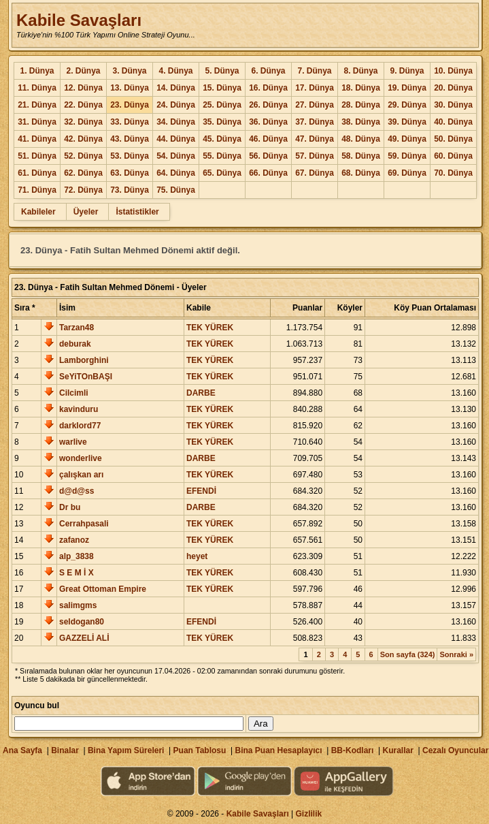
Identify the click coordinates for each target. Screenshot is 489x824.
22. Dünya (83, 105)
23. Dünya (129, 105)
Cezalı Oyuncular (455, 750)
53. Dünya (129, 156)
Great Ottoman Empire (102, 589)
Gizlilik (309, 814)
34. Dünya (175, 122)
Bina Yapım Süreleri (126, 750)
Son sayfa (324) (407, 654)
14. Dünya (175, 88)
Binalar (65, 750)
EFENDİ (201, 491)
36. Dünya (268, 122)
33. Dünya (129, 122)
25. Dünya (222, 105)
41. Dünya (37, 139)
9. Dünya (407, 71)
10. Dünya (453, 71)
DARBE (201, 393)
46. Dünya (268, 139)
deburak (75, 344)
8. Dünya (360, 71)
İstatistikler (137, 212)
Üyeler (86, 212)
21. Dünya (37, 105)
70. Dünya (453, 173)
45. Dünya (222, 139)
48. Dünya (360, 139)
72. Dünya (83, 190)
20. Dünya (453, 88)
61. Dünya (37, 173)
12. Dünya (83, 88)
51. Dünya (37, 156)
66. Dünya (268, 173)
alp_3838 (76, 556)
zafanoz (74, 540)
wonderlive (80, 458)
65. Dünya (222, 173)
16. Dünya (268, 88)
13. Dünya (129, 88)
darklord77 (80, 425)
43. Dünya (129, 139)
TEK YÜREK (209, 327)
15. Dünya (222, 88)
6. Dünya (268, 71)
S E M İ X (76, 572)
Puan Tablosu (199, 750)
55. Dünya (222, 156)
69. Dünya (407, 173)
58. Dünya (360, 156)
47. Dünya (314, 139)
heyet (196, 556)
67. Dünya (314, 173)
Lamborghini (84, 360)
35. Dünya (222, 122)
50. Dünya (453, 139)
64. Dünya (175, 173)
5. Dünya (222, 71)
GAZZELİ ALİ (84, 638)
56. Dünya (268, 156)
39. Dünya (407, 122)
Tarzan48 (76, 327)
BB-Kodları (352, 750)
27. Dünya (314, 105)
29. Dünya (407, 105)
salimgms (78, 605)
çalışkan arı (81, 474)
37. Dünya (314, 122)
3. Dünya (129, 71)
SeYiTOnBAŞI (85, 376)
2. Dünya (83, 71)
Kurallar (397, 750)
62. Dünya (83, 173)
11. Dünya (37, 88)
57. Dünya (314, 156)
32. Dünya (83, 122)
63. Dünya (129, 173)
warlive (73, 442)
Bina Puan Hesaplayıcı (278, 750)
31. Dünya (37, 122)
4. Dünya (175, 71)
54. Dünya (175, 156)
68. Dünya (360, 173)
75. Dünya (175, 190)
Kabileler (38, 212)
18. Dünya (360, 88)
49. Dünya (407, 139)
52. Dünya (83, 156)
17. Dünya (314, 88)
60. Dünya (453, 156)
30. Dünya (453, 105)
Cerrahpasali (84, 523)
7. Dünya (314, 71)
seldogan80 (81, 622)
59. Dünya (407, 156)
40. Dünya (453, 122)
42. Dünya (83, 139)
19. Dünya (407, 88)
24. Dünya (175, 105)
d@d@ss (76, 491)
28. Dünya (360, 105)
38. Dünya (360, 122)
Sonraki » (456, 654)
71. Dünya (37, 190)
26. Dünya (268, 105)
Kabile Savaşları (78, 20)
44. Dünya (175, 139)
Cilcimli (73, 393)
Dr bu (69, 507)
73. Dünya (129, 190)
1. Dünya (37, 71)
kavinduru (78, 409)
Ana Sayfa (22, 750)
